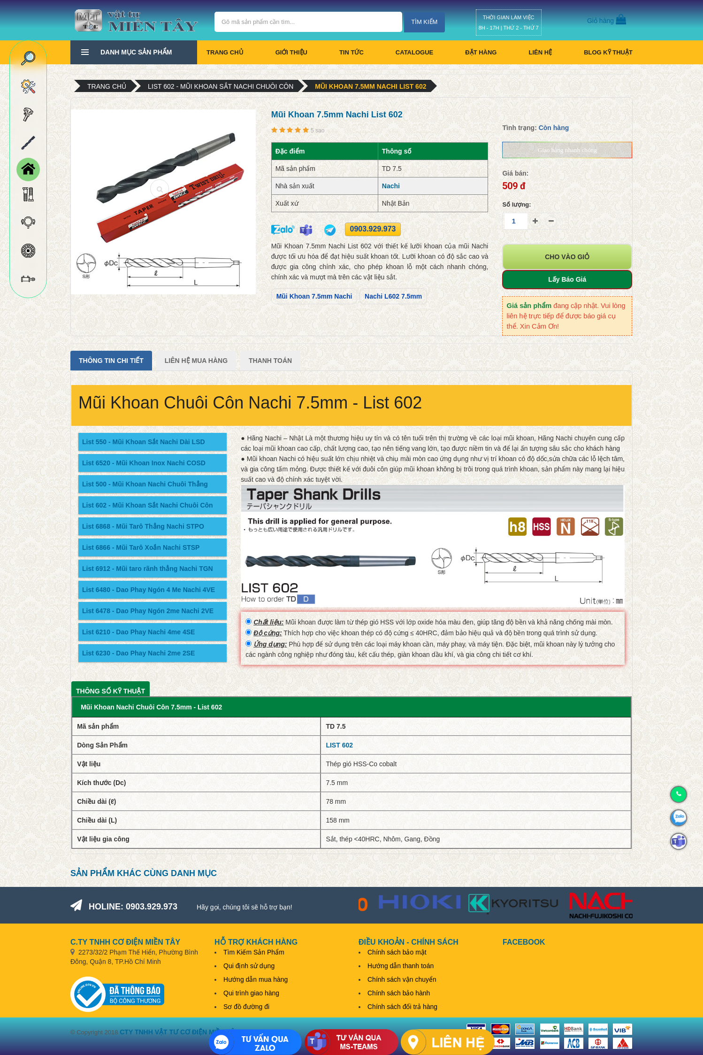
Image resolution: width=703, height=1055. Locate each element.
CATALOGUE (414, 52)
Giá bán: (515, 173)
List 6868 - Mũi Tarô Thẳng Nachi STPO (143, 526)
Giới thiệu (291, 52)
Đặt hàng (481, 52)
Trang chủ (225, 52)
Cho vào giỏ (567, 257)
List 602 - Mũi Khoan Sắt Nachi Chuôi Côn (220, 86)
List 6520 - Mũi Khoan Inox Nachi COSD (144, 463)
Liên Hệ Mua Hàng (196, 360)
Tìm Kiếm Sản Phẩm (253, 952)
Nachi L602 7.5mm (393, 296)
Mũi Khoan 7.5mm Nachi (314, 296)
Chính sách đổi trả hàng (402, 1006)
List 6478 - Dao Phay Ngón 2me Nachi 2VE (148, 611)
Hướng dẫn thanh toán (400, 966)
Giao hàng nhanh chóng (567, 150)
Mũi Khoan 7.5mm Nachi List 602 (370, 86)
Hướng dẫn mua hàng (255, 979)
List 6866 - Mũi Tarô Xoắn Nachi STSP (140, 547)
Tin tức (351, 52)
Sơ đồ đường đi (246, 1006)
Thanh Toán (270, 360)
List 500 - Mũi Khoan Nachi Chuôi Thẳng (145, 484)
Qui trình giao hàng (251, 993)
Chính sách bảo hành (398, 993)
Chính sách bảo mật (397, 952)
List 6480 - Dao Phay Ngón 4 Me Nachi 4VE (148, 589)
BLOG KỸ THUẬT (608, 52)
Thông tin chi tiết (111, 360)
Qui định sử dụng (249, 966)
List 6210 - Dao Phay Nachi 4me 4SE (138, 632)
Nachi (391, 186)
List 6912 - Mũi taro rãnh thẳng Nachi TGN (147, 568)
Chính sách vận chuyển (401, 979)
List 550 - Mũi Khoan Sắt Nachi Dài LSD (143, 442)
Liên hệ (540, 52)
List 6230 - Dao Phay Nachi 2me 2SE (138, 653)
